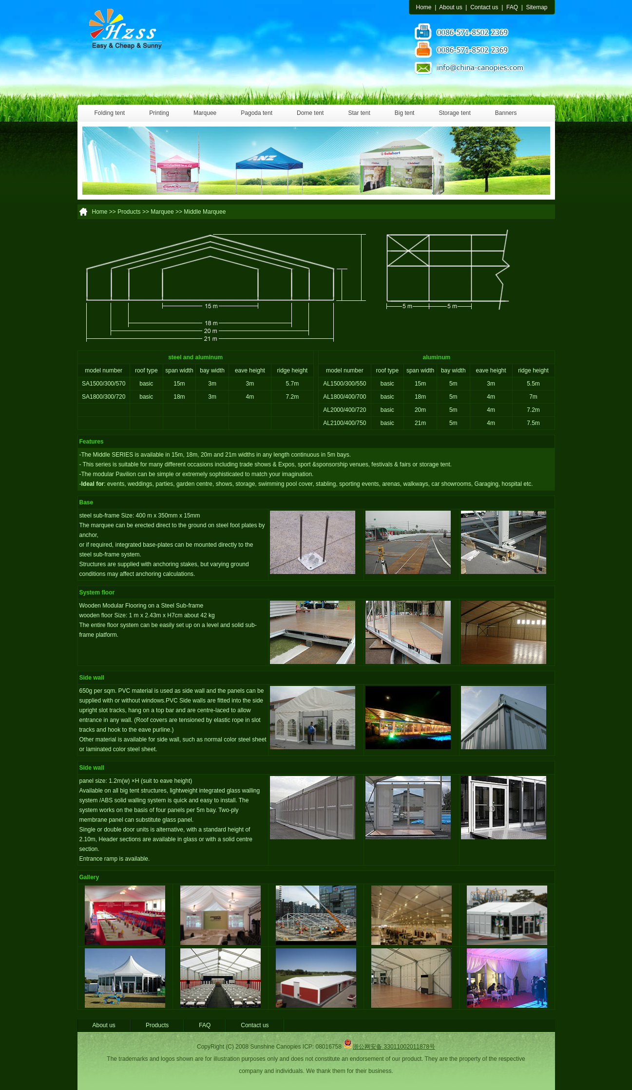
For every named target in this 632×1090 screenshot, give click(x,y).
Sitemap (536, 7)
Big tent (405, 113)
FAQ (512, 7)
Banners (506, 113)
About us (450, 7)
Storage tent (454, 113)
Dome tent (310, 113)
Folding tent (110, 113)
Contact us (484, 7)
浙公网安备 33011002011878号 (389, 1046)
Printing (159, 113)
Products (157, 1025)
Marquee (204, 113)
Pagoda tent (256, 113)
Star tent (359, 113)
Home (424, 7)
